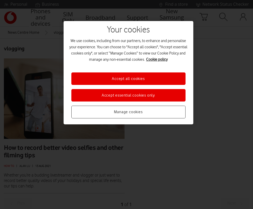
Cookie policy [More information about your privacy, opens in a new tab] (157, 59)
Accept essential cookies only (128, 95)
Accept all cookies (128, 78)
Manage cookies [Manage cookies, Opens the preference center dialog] (128, 112)
